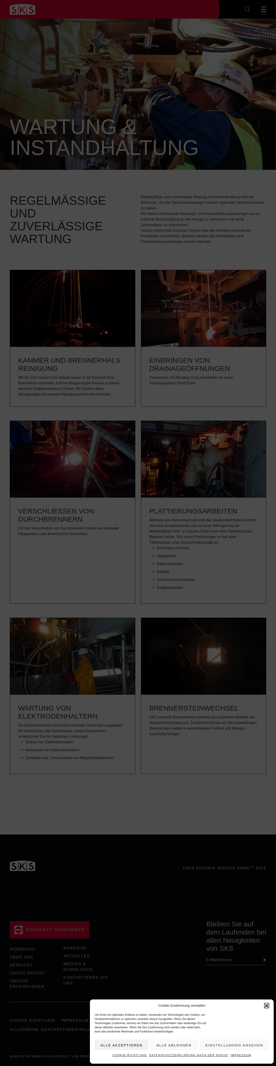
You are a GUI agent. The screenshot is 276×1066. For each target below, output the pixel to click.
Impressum (241, 1055)
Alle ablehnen (174, 1045)
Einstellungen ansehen (234, 1045)
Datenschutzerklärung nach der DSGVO (188, 1055)
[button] (266, 1005)
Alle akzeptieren (121, 1045)
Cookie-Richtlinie (129, 1055)
